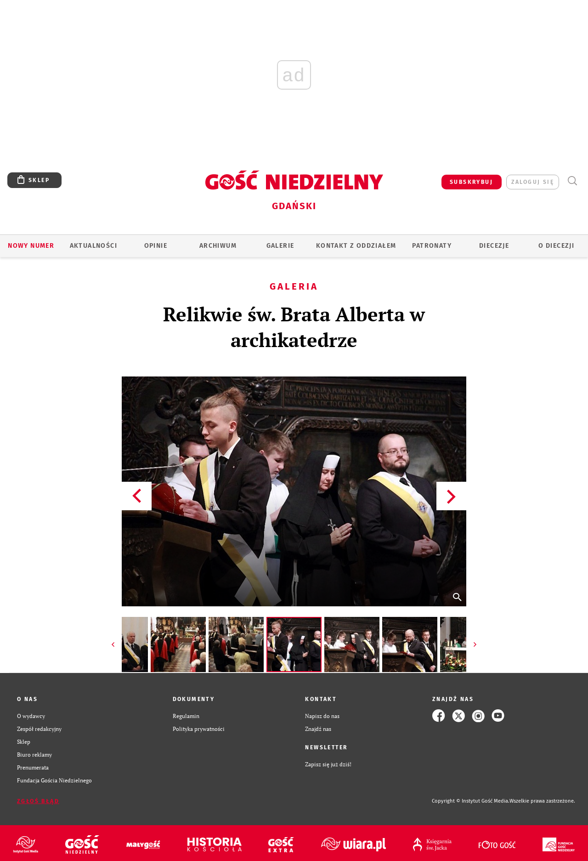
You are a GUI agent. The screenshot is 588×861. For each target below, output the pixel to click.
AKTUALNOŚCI (93, 246)
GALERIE (280, 246)
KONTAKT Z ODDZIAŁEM (356, 246)
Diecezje (494, 246)
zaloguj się (532, 182)
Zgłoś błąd (38, 801)
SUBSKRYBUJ (471, 182)
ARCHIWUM (218, 246)
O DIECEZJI (556, 246)
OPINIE (155, 246)
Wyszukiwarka (572, 180)
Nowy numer (31, 246)
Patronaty (432, 246)
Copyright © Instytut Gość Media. (470, 801)
